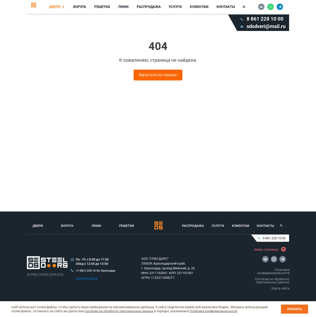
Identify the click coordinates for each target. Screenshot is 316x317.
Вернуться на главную (158, 77)
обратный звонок (86, 278)
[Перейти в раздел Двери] (64, 7)
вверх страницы (269, 249)
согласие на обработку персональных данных (119, 311)
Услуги (175, 8)
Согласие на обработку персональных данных (272, 280)
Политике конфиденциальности (213, 311)
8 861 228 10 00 (271, 238)
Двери (55, 7)
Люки (123, 7)
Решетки (103, 7)
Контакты (225, 8)
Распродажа (148, 8)
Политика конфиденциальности (273, 271)
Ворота (80, 7)
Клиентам (198, 8)
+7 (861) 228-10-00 (88, 270)
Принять (294, 309)
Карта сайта (280, 288)
